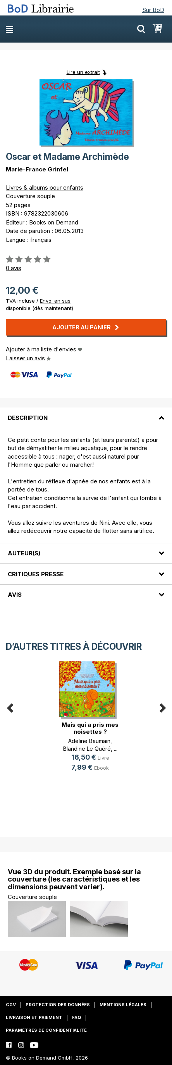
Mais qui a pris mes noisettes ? (90, 728)
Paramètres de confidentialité (46, 1030)
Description (28, 417)
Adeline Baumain (89, 741)
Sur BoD (153, 10)
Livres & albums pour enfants (44, 187)
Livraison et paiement (34, 1017)
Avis (15, 594)
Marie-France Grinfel (37, 169)
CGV (11, 1004)
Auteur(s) (24, 553)
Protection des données (58, 1004)
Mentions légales (123, 1004)
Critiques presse (36, 574)
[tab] (86, 413)
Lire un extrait (83, 72)
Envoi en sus (55, 301)
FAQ (76, 1017)
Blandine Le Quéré (87, 748)
